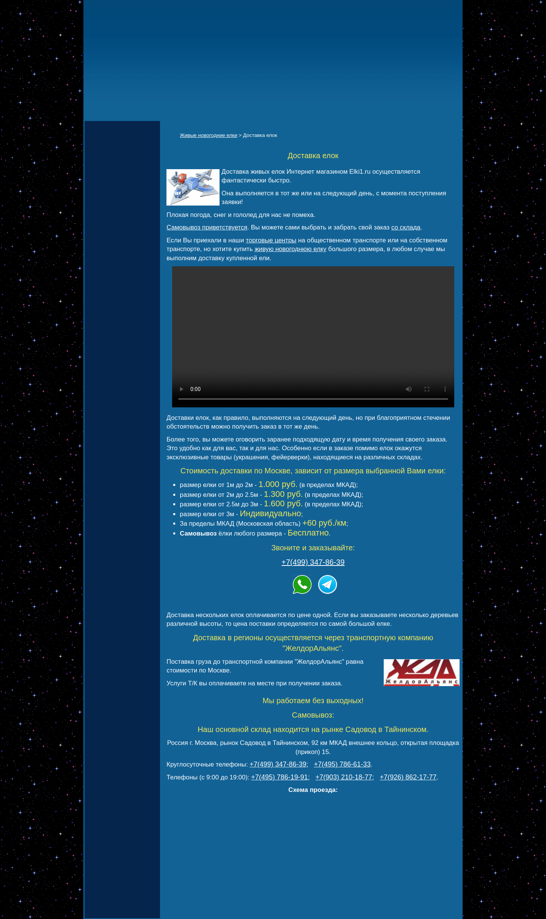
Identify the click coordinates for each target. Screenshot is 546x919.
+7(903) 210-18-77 (343, 777)
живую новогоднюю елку (290, 249)
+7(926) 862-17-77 (408, 777)
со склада (405, 227)
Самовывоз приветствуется (206, 227)
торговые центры (271, 240)
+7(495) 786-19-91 (279, 777)
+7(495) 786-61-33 (342, 764)
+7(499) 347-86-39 (313, 562)
